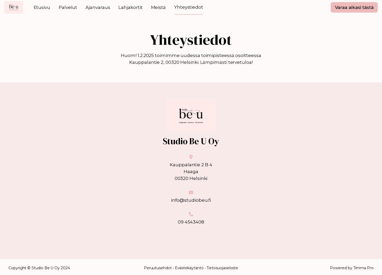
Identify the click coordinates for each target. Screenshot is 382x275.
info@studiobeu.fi (191, 200)
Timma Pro (363, 268)
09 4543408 (191, 222)
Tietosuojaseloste (222, 268)
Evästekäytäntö (189, 268)
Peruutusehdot (158, 268)
